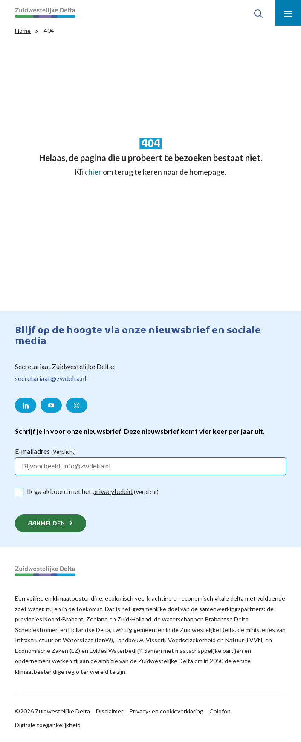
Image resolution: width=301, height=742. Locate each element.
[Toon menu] (288, 13)
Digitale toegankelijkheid (48, 724)
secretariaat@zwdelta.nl (50, 378)
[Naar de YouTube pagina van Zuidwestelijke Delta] (51, 405)
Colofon (220, 711)
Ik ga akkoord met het (93, 491)
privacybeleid (113, 491)
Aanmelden (46, 524)
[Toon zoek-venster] (258, 13)
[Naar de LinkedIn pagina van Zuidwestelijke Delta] (25, 405)
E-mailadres (45, 451)
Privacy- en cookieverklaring (166, 711)
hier (94, 171)
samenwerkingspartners (231, 608)
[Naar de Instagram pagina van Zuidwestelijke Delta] (76, 405)
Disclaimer (109, 711)
